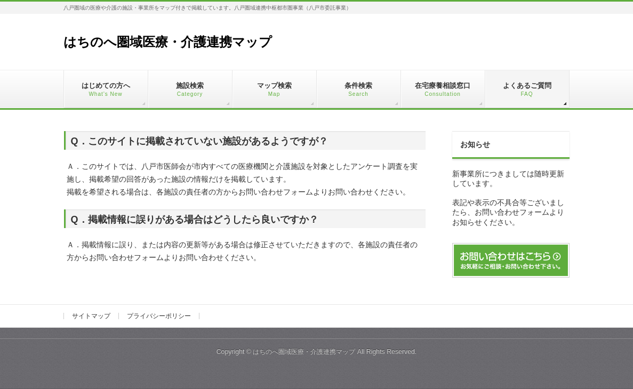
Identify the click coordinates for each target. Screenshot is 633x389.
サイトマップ (91, 316)
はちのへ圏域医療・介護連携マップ (167, 42)
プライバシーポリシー (159, 316)
